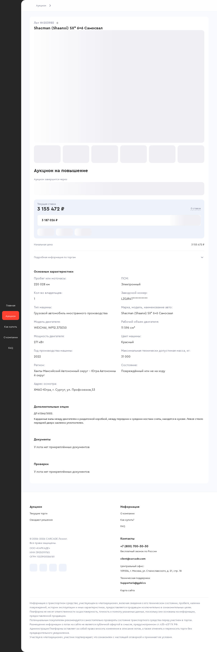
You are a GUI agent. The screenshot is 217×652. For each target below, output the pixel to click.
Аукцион (41, 5)
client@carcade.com (133, 558)
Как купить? (127, 520)
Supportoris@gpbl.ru (133, 583)
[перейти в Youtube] (53, 567)
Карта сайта (127, 590)
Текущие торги (38, 513)
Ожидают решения (41, 520)
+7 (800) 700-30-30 (134, 546)
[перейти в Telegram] (43, 567)
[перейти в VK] (33, 567)
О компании (127, 513)
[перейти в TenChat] (63, 567)
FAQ (122, 526)
